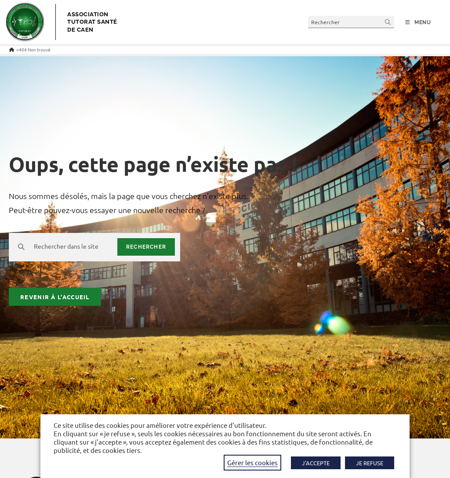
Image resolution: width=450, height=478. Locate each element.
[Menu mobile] (418, 22)
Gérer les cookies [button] (252, 462)
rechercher (146, 247)
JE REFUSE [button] (369, 463)
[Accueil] (11, 49)
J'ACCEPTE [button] (316, 463)
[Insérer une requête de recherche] (351, 22)
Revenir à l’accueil (55, 297)
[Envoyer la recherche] (388, 22)
